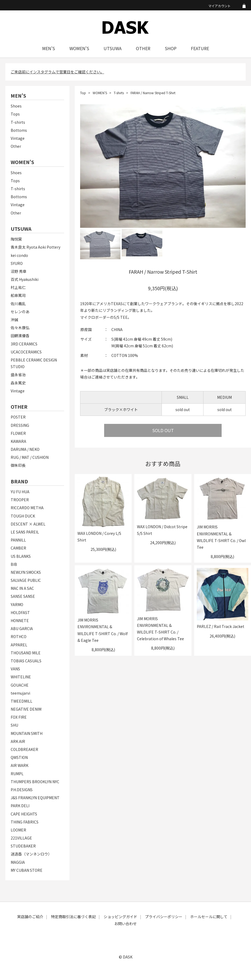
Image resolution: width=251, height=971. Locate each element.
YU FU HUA (20, 491)
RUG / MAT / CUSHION (30, 457)
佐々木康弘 (20, 327)
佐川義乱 (18, 303)
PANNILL (18, 540)
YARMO (17, 604)
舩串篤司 (18, 295)
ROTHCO (18, 636)
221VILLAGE (21, 838)
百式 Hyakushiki (24, 279)
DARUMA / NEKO (25, 449)
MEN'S (48, 48)
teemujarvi (20, 693)
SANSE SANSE (23, 596)
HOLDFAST (20, 612)
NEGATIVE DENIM (26, 709)
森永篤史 (18, 382)
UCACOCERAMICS (26, 352)
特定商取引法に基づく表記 (73, 916)
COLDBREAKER (24, 749)
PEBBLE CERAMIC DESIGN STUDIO (34, 363)
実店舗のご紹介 (30, 916)
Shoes (16, 106)
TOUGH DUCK (23, 516)
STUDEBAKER (23, 846)
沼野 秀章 (18, 271)
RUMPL (17, 773)
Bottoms (19, 130)
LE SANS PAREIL (25, 532)
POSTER (18, 417)
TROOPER (20, 499)
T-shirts (18, 122)
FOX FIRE (19, 717)
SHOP (171, 48)
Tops (15, 114)
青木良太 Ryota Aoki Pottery (35, 247)
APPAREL (19, 644)
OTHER (143, 48)
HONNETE (20, 620)
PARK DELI (20, 805)
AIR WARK (19, 765)
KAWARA (18, 441)
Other (16, 146)
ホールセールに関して (209, 916)
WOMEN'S (79, 48)
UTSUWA (112, 48)
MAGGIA (18, 862)
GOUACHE (20, 685)
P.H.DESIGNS (22, 789)
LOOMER (18, 830)
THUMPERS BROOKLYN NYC (35, 781)
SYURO (17, 263)
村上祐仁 (18, 287)
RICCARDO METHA (27, 507)
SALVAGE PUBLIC (26, 580)
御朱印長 (18, 465)
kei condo (19, 255)
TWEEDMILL (21, 701)
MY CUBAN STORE (26, 870)
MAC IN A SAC (22, 588)
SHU (14, 725)
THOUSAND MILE (26, 652)
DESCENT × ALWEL (28, 524)
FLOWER (18, 433)
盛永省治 (18, 374)
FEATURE (200, 48)
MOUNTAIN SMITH (26, 733)
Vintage (18, 138)
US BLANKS (21, 556)
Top (83, 92)
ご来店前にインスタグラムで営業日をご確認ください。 (57, 71)
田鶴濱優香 (20, 335)
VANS (15, 668)
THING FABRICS (24, 822)
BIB (14, 564)
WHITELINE (21, 676)
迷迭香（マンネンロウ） (31, 854)
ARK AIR (18, 741)
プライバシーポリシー (163, 916)
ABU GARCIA (22, 628)
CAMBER (18, 548)
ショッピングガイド (120, 916)
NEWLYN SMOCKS (26, 572)
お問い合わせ (125, 923)
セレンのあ (20, 311)
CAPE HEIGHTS (24, 814)
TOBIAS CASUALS (26, 660)
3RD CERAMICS (24, 344)
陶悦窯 (16, 239)
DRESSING (20, 425)
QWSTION (19, 757)
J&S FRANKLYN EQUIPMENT (35, 797)
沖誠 (14, 319)
